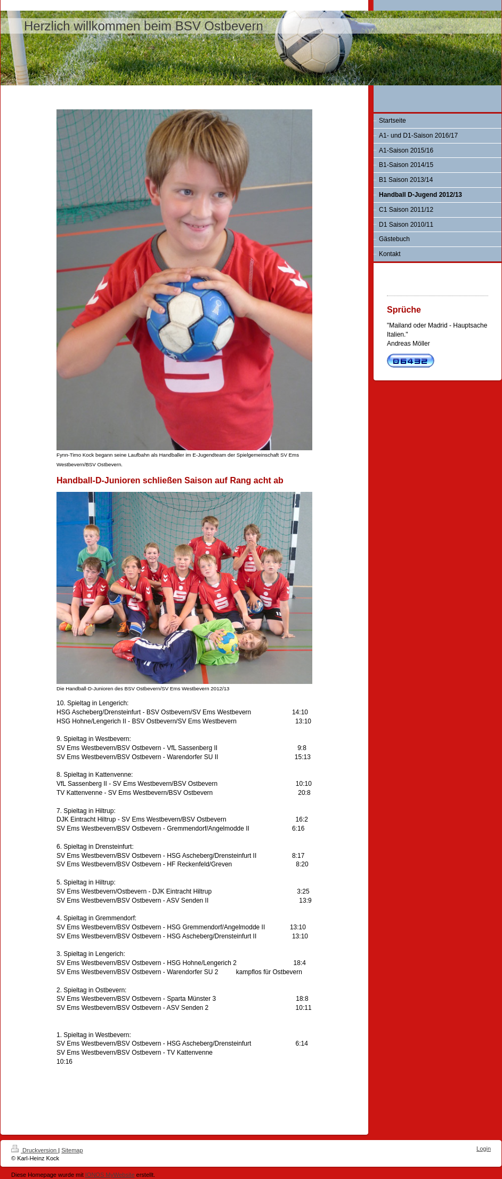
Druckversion (34, 1150)
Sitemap (72, 1150)
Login (483, 1148)
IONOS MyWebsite (110, 1175)
